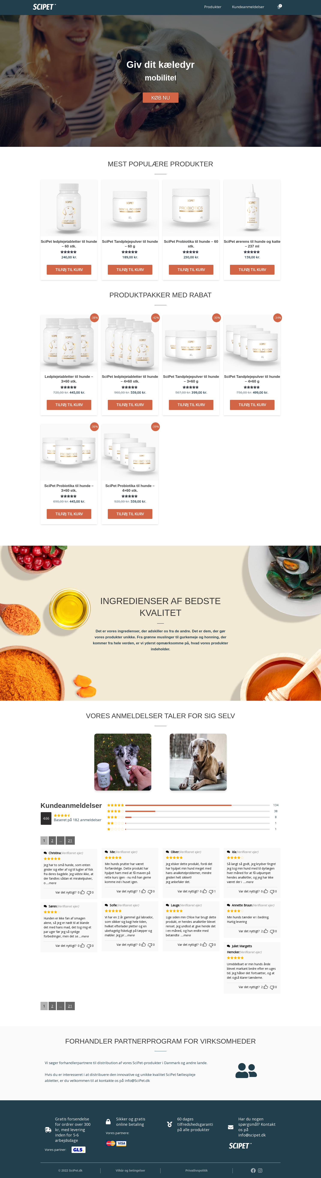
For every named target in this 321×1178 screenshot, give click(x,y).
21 (70, 840)
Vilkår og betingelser (130, 1170)
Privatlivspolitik (196, 1170)
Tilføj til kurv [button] (69, 269)
